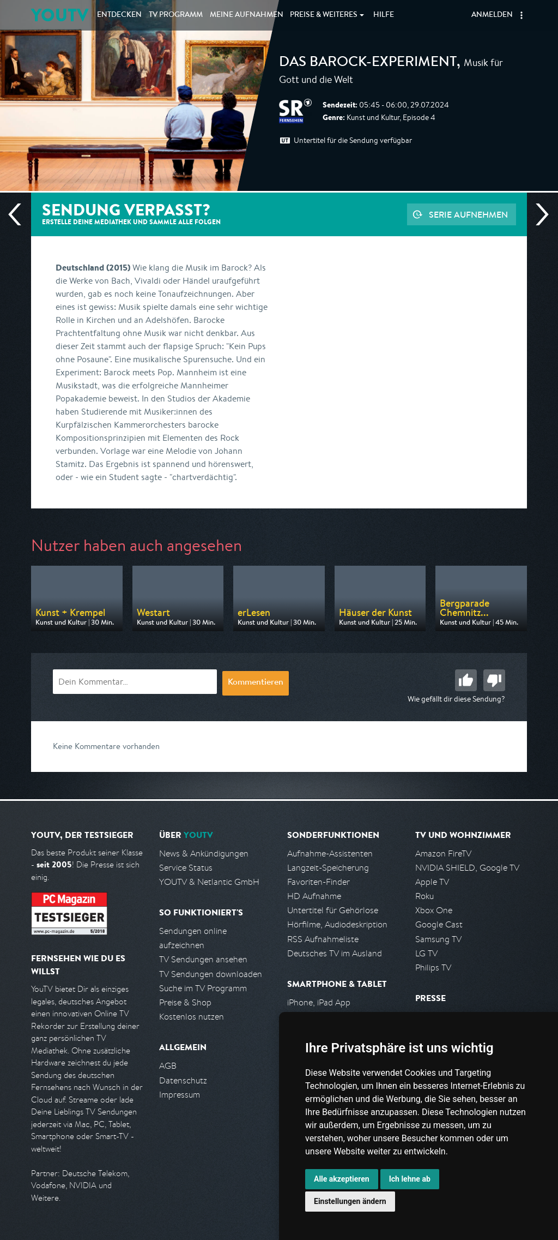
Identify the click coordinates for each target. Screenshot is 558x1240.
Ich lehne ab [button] (409, 1179)
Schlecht (494, 680)
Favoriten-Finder (318, 882)
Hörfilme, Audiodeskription (337, 924)
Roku (424, 896)
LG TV (426, 953)
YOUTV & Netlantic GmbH (209, 882)
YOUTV (59, 15)
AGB (168, 1065)
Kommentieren (255, 683)
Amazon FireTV (443, 853)
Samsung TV (438, 939)
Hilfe (383, 15)
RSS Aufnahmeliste (323, 939)
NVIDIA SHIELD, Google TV (467, 867)
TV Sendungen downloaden (210, 974)
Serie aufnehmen (468, 214)
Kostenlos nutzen (191, 1016)
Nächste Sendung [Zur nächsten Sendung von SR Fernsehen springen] (538, 214)
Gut (466, 680)
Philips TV (433, 967)
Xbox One (433, 910)
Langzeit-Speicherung (328, 867)
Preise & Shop (185, 1002)
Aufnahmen (246, 15)
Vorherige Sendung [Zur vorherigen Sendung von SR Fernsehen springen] (19, 214)
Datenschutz (183, 1080)
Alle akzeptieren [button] (341, 1179)
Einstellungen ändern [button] (350, 1201)
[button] (521, 15)
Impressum (179, 1094)
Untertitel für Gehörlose (332, 910)
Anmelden (492, 15)
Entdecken (119, 15)
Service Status (186, 867)
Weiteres (323, 15)
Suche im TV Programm (203, 988)
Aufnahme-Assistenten (330, 853)
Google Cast (439, 924)
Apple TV (432, 882)
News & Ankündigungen (203, 853)
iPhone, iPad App (318, 1002)
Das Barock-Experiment (368, 63)
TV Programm (176, 15)
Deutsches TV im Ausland (334, 953)
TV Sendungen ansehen (203, 959)
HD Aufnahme (314, 896)
